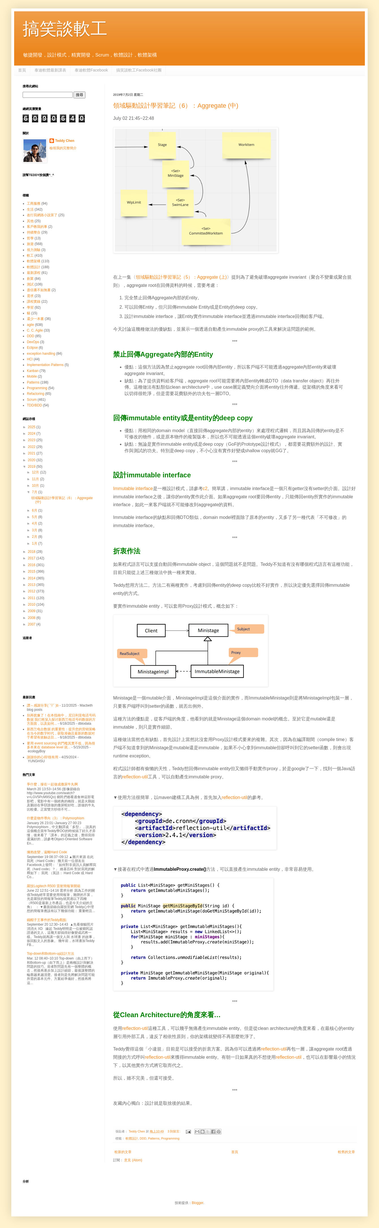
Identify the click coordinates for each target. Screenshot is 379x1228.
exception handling (41, 354)
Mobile (32, 376)
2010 (32, 605)
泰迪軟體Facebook (91, 70)
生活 (30, 209)
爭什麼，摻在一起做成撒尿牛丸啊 (52, 784)
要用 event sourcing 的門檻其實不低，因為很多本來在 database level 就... (61, 745)
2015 (32, 571)
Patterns (153, 1138)
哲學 (30, 238)
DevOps (33, 342)
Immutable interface (133, 488)
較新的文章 (123, 1152)
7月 (35, 492)
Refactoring (35, 394)
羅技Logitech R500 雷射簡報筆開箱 (53, 886)
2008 (32, 618)
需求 (30, 296)
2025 (32, 427)
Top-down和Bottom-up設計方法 (50, 954)
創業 (30, 279)
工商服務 (33, 203)
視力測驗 (33, 250)
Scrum (32, 400)
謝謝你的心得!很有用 (42, 757)
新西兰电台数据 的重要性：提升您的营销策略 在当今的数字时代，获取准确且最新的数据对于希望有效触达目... (61, 733)
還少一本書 (35, 319)
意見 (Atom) (133, 1160)
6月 (35, 510)
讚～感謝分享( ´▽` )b (43, 705)
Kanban (32, 371)
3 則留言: (174, 1131)
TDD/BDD (34, 405)
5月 (35, 517)
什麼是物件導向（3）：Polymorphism (55, 818)
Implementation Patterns (45, 365)
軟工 (30, 255)
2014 (32, 578)
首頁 (22, 70)
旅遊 (30, 244)
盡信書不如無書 (39, 290)
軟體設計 (132, 1138)
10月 (36, 486)
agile (30, 325)
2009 (32, 611)
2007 (32, 624)
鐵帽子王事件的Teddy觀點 (46, 920)
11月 (36, 479)
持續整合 (33, 232)
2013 (32, 585)
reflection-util (135, 776)
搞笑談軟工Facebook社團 (138, 70)
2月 (35, 537)
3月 (35, 530)
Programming (170, 1138)
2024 (32, 434)
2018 (32, 552)
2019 (32, 467)
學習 (30, 307)
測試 (30, 284)
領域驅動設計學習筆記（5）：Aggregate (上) (181, 277)
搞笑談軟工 (65, 28)
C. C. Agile (35, 330)
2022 (32, 447)
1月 (35, 543)
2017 (32, 558)
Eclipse (32, 348)
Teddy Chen (64, 141)
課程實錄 (33, 302)
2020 (32, 460)
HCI (30, 359)
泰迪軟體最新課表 (50, 70)
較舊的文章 (346, 1152)
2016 (32, 565)
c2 (205, 488)
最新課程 (33, 273)
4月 (35, 523)
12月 (36, 472)
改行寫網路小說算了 (42, 215)
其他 (30, 221)
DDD (143, 1138)
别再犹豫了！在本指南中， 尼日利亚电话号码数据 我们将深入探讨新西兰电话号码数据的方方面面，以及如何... (61, 719)
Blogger (197, 1203)
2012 (32, 591)
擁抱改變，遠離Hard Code (47, 852)
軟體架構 (33, 261)
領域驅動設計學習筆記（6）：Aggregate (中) (175, 105)
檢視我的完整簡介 (63, 148)
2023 (32, 440)
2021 (32, 453)
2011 (32, 598)
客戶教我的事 (37, 227)
